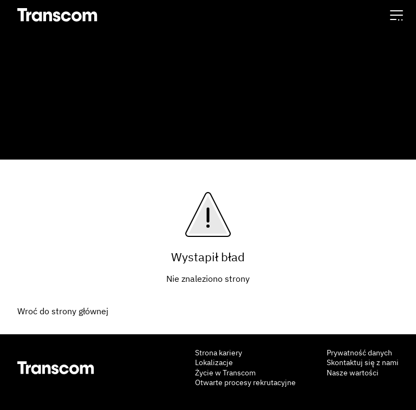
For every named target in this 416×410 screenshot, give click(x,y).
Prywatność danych (359, 353)
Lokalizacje (214, 362)
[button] (396, 15)
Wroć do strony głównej (62, 311)
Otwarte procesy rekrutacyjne (245, 382)
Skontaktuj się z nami (363, 362)
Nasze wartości (353, 373)
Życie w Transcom (225, 373)
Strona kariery (218, 353)
